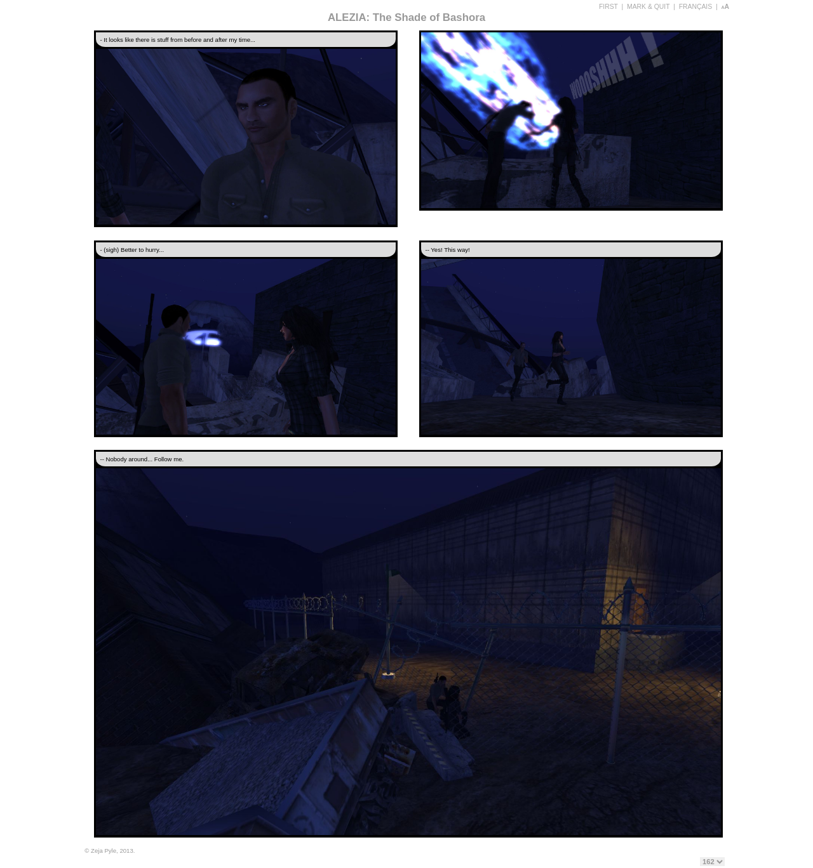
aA (725, 6)
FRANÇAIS (696, 6)
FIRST (608, 6)
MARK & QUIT (648, 6)
